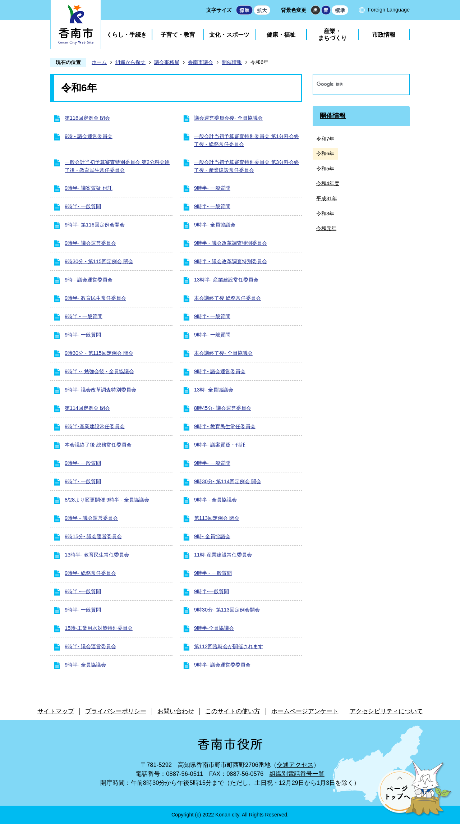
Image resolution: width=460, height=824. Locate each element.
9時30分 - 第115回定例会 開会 (99, 353)
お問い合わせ (175, 711)
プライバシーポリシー (115, 711)
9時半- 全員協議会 (214, 225)
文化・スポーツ (229, 35)
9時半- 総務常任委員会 (90, 573)
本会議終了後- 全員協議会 (223, 353)
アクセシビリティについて (386, 711)
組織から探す (130, 62)
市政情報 (383, 35)
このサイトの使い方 (232, 711)
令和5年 (325, 168)
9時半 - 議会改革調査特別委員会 (230, 243)
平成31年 (326, 198)
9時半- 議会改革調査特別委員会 (100, 390)
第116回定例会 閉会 (87, 118)
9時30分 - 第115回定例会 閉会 (99, 261)
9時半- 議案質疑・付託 (219, 445)
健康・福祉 (281, 35)
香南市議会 (200, 62)
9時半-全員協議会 (214, 628)
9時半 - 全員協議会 (215, 500)
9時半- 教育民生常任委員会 (95, 298)
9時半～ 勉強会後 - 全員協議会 (99, 371)
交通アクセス (295, 764)
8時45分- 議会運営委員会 (222, 408)
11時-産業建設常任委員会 (223, 555)
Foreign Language (389, 10)
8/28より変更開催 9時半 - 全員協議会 (107, 500)
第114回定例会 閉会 (87, 408)
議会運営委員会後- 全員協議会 (228, 118)
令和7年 (325, 139)
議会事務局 (166, 62)
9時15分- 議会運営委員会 (93, 536)
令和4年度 (327, 183)
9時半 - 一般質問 (83, 316)
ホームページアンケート (305, 711)
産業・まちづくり (332, 34)
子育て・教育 (178, 35)
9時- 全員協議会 (212, 536)
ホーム (99, 62)
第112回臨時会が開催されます (228, 646)
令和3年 (325, 213)
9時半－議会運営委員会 (91, 518)
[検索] (354, 84)
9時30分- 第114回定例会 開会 (227, 481)
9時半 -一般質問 (83, 591)
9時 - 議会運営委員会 (88, 136)
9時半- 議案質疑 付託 (88, 188)
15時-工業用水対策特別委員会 (99, 628)
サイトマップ (55, 711)
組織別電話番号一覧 (297, 773)
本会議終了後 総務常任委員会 (227, 298)
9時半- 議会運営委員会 (90, 243)
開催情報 (232, 62)
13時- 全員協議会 (213, 390)
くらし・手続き (126, 35)
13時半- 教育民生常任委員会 (97, 555)
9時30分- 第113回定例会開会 (227, 610)
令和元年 (326, 228)
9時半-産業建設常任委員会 (95, 426)
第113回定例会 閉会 (216, 518)
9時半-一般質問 (211, 591)
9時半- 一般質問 (212, 188)
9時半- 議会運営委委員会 (222, 665)
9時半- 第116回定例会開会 (95, 225)
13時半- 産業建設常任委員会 (226, 280)
